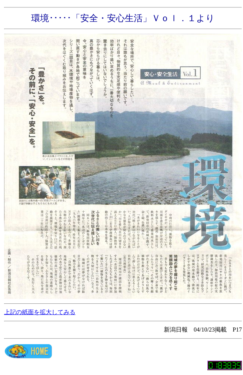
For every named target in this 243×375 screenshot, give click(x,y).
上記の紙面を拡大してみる (39, 312)
